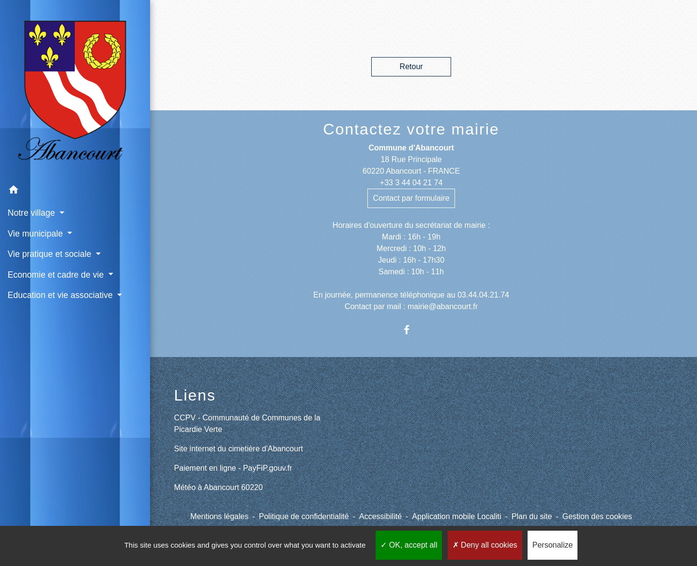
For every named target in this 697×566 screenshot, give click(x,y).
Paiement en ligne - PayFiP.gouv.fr (233, 468)
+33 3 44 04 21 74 (411, 183)
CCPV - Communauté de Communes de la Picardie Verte (247, 423)
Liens (195, 395)
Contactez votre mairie (411, 129)
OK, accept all (408, 545)
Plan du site (532, 516)
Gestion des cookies (597, 516)
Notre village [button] (32, 187)
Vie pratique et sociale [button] (50, 227)
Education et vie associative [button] (59, 268)
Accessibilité (380, 516)
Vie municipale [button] (36, 207)
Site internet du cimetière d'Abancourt (238, 449)
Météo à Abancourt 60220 (218, 487)
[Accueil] (62, 76)
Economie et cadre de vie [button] (56, 248)
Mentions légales (219, 516)
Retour (411, 66)
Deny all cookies (485, 545)
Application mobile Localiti (456, 516)
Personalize (552, 545)
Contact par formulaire (411, 198)
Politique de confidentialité (304, 516)
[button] (62, 164)
